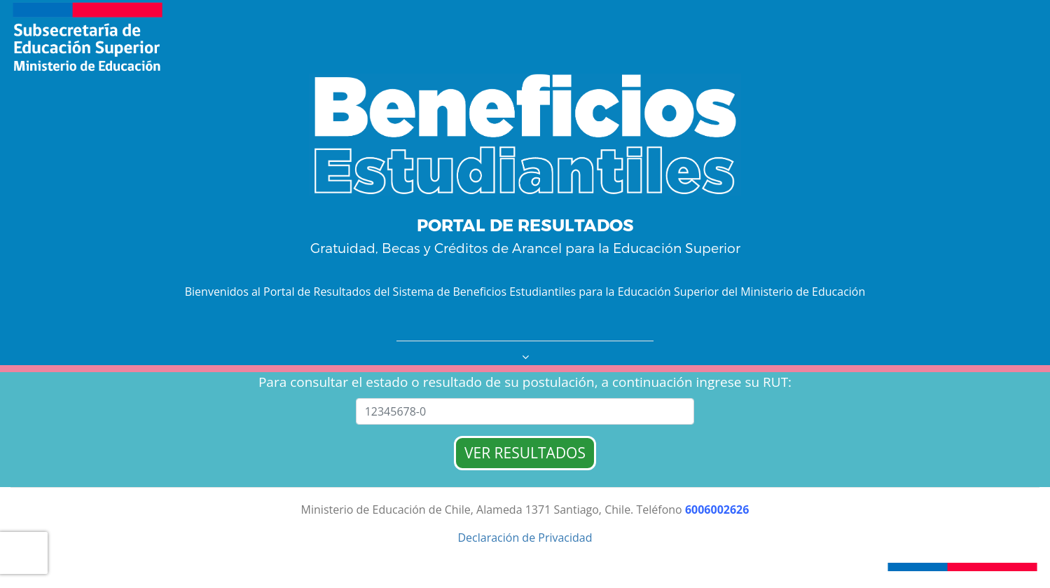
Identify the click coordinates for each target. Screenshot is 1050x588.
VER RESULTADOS (525, 453)
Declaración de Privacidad (524, 537)
